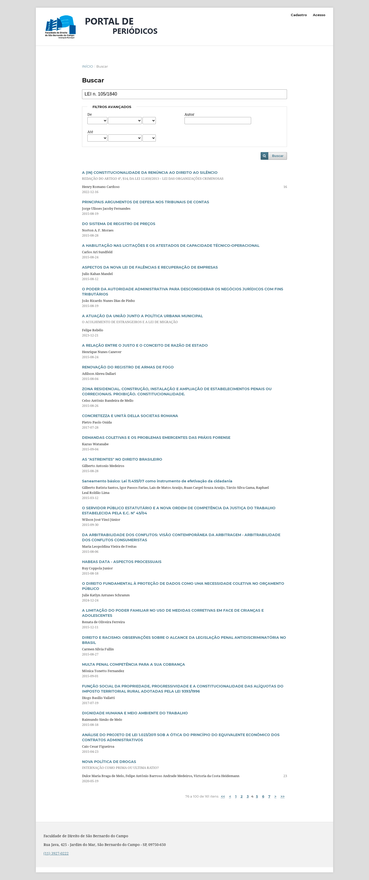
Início (87, 66)
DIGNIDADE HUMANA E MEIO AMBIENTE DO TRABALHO (135, 713)
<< (223, 796)
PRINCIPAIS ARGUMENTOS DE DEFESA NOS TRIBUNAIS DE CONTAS (145, 202)
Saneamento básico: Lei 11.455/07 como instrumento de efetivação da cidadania (157, 481)
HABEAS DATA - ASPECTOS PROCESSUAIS (121, 561)
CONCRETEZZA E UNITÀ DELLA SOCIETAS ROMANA (130, 416)
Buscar (277, 156)
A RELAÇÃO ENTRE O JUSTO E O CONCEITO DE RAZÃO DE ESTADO (145, 345)
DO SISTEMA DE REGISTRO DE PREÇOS (118, 223)
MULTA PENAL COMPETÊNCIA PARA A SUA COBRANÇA (133, 664)
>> (283, 796)
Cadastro (299, 15)
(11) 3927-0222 (56, 853)
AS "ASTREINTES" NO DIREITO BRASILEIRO (122, 459)
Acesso (319, 15)
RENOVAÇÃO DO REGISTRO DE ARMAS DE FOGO (128, 367)
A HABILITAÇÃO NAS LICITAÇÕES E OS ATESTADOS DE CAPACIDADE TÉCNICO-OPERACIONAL (170, 245)
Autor (189, 114)
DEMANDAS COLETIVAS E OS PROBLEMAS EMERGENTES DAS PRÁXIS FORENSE (156, 437)
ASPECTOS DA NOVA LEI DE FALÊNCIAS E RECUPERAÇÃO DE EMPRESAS (150, 267)
